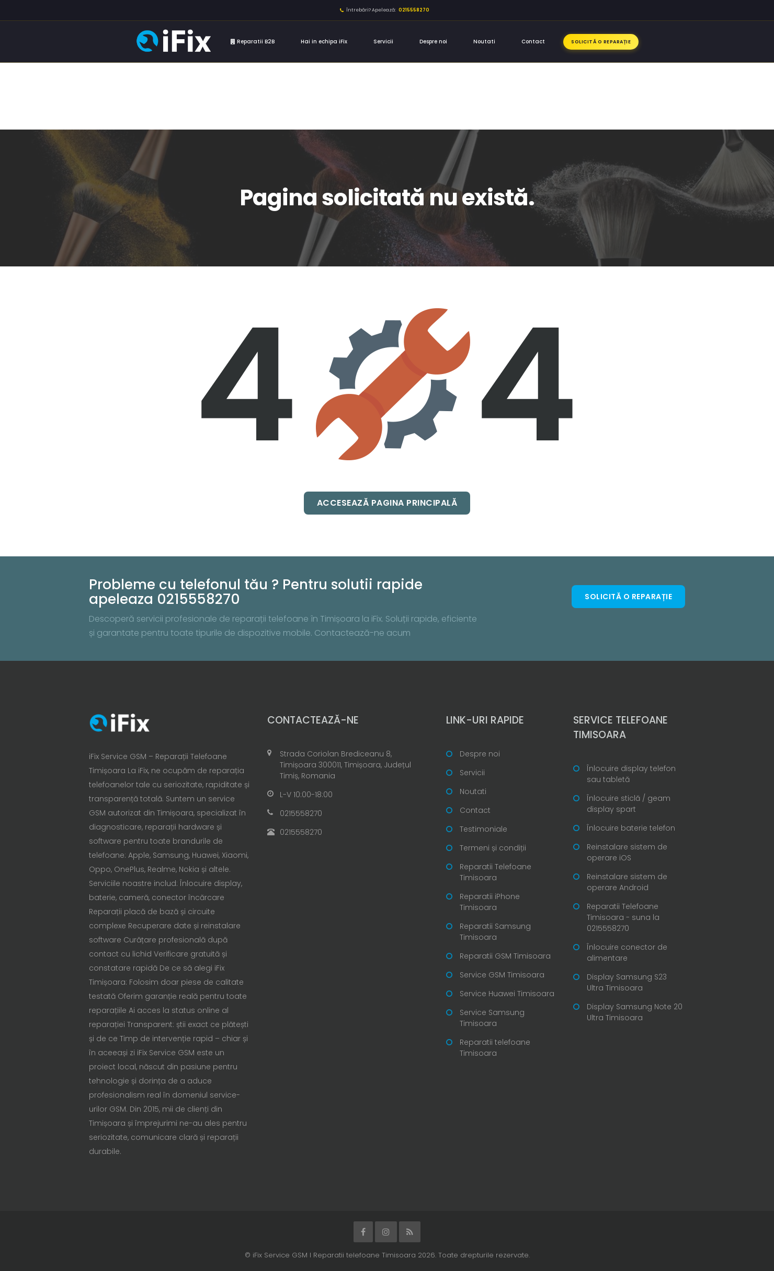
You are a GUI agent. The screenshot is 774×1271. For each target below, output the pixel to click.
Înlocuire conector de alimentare (627, 952)
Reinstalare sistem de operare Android (627, 882)
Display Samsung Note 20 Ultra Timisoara (634, 1012)
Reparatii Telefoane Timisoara (495, 872)
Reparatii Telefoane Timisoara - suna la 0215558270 (623, 917)
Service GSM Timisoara (502, 975)
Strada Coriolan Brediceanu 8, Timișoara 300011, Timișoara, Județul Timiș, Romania (345, 765)
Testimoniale (483, 829)
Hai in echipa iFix (324, 41)
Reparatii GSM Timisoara (505, 956)
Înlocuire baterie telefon (631, 828)
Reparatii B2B (253, 41)
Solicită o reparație (601, 42)
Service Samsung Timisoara (492, 1018)
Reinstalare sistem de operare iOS (627, 852)
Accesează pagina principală (387, 503)
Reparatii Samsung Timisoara (495, 931)
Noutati (484, 41)
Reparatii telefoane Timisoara (495, 1047)
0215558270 (301, 813)
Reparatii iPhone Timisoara (490, 902)
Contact (533, 41)
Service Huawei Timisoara (507, 993)
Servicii (383, 41)
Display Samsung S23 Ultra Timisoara (627, 982)
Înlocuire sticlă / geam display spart (628, 803)
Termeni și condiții (493, 848)
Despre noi (433, 41)
